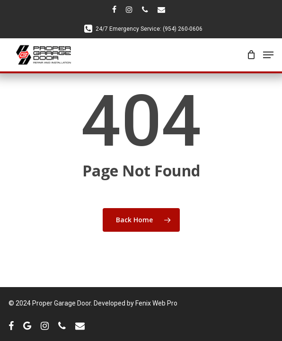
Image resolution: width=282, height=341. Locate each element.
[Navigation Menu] (268, 55)
